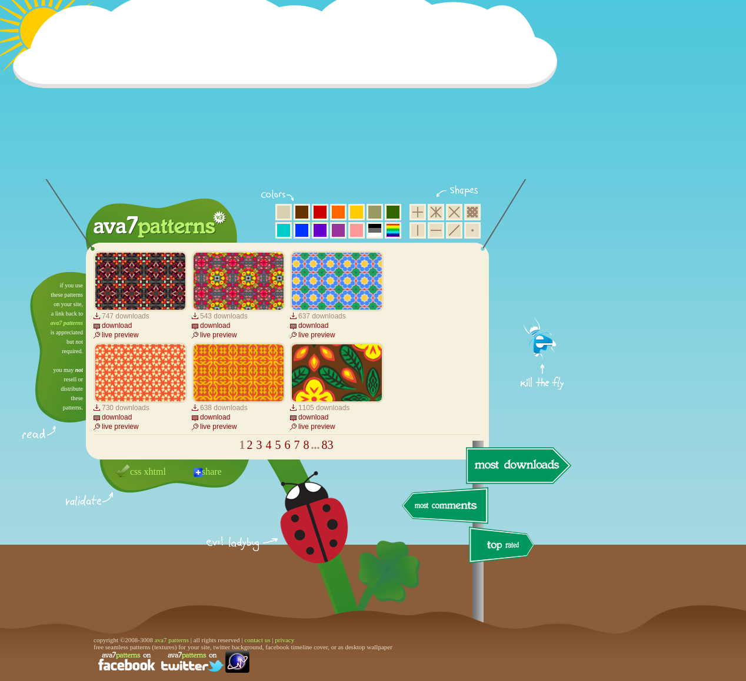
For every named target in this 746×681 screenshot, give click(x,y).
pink (356, 230)
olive (375, 212)
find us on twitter (192, 661)
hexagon (436, 212)
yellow (356, 212)
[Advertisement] (288, 97)
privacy (284, 639)
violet (320, 230)
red (320, 212)
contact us (257, 639)
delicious (302, 530)
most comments (445, 506)
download (117, 325)
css (136, 472)
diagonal (454, 230)
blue (302, 230)
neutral (375, 230)
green (393, 212)
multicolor (393, 230)
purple (338, 230)
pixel (472, 212)
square (417, 212)
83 (328, 444)
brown (302, 212)
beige (283, 212)
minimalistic (472, 230)
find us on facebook (126, 661)
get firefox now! (542, 276)
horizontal (436, 230)
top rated (503, 547)
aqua (283, 230)
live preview (120, 335)
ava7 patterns (67, 323)
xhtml (155, 472)
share (212, 472)
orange (338, 212)
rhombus (454, 212)
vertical (417, 230)
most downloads (517, 465)
